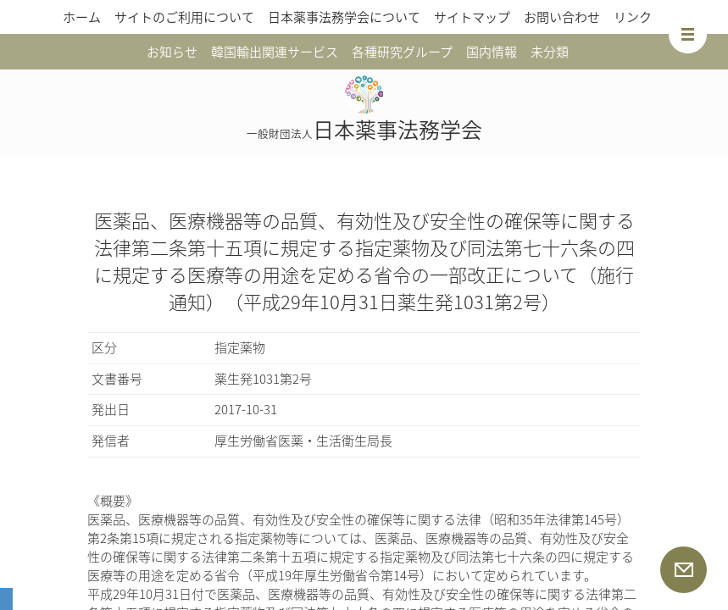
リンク (633, 17)
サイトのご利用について (184, 17)
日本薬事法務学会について (344, 17)
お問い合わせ (562, 17)
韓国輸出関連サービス (274, 51)
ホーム (82, 17)
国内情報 (491, 51)
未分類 (550, 51)
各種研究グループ (402, 51)
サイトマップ (472, 17)
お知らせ (172, 51)
